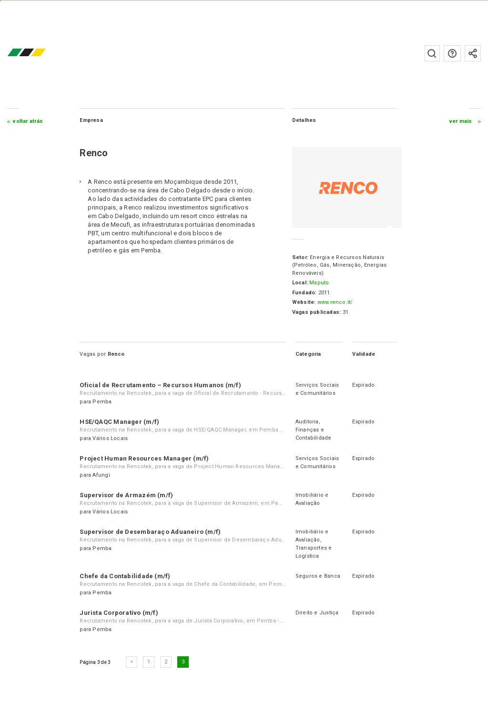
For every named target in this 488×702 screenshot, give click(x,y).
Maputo (319, 283)
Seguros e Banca (317, 576)
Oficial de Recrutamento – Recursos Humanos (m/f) (160, 385)
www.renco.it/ (335, 302)
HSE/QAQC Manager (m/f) (119, 421)
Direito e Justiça (317, 613)
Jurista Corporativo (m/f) (119, 612)
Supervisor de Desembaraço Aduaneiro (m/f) (150, 531)
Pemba (102, 402)
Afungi (101, 475)
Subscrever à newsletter (473, 53)
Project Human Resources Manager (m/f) (144, 458)
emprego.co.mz (40, 53)
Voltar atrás (28, 121)
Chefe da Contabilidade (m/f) (125, 576)
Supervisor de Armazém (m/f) (126, 495)
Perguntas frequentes (452, 53)
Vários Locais (110, 438)
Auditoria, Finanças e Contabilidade (313, 430)
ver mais (460, 121)
